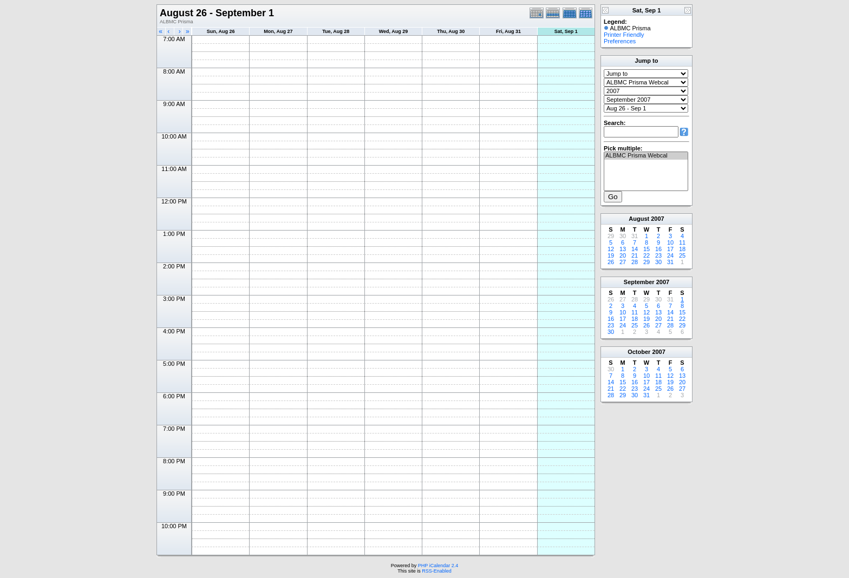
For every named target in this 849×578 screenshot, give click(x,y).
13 (622, 249)
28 (634, 262)
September (639, 282)
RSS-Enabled (437, 571)
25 (682, 255)
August (639, 218)
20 (622, 255)
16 (658, 249)
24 (670, 255)
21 (634, 255)
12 (611, 249)
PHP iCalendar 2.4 (438, 565)
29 (646, 262)
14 (634, 249)
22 (646, 255)
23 (658, 255)
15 (646, 249)
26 (611, 262)
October (639, 352)
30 (658, 262)
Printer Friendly (624, 34)
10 (670, 242)
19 (611, 255)
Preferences (620, 41)
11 (682, 242)
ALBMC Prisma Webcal (646, 156)
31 (670, 262)
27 (622, 262)
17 (670, 249)
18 (682, 249)
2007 (657, 218)
